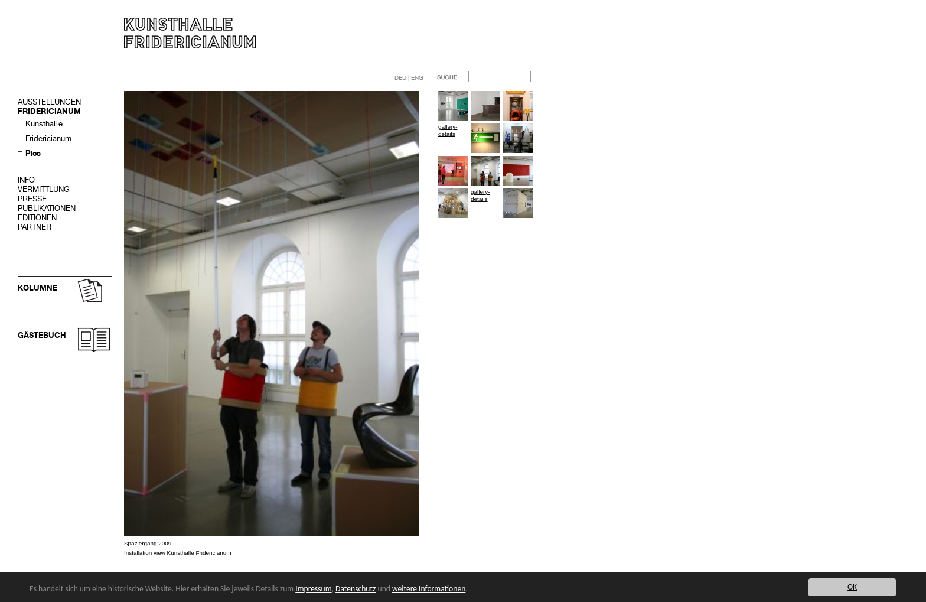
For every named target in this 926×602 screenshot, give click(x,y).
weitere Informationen (428, 589)
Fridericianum (48, 138)
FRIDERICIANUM (49, 111)
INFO (26, 179)
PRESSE (32, 198)
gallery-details (447, 130)
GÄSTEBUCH (42, 335)
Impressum (313, 589)
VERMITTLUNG (44, 189)
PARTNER (34, 227)
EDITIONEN (37, 217)
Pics (33, 153)
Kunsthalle (44, 123)
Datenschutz (355, 589)
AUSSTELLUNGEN (49, 101)
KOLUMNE (37, 288)
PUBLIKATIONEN (47, 208)
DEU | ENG (408, 77)
